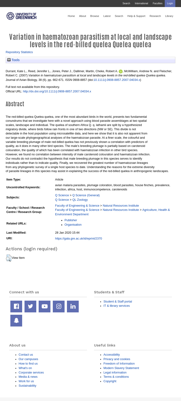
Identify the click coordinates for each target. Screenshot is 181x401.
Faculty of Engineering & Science (77, 205)
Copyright (109, 381)
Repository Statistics (19, 52)
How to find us (28, 363)
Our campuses (28, 359)
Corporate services (31, 372)
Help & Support (136, 16)
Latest (107, 16)
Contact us (26, 354)
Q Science (62, 195)
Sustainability (27, 385)
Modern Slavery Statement (121, 368)
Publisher (71, 220)
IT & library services (116, 305)
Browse (94, 16)
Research (155, 16)
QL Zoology (80, 199)
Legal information (115, 372)
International (141, 3)
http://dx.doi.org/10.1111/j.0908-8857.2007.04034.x (57, 91)
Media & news (28, 376)
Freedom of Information (119, 363)
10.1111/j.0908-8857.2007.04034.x (117, 80)
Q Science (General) (86, 195)
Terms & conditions (116, 376)
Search (126, 3)
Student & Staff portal (117, 301)
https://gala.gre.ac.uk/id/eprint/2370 (78, 238)
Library (169, 16)
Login (170, 3)
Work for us (26, 381)
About (82, 16)
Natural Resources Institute (121, 205)
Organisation (73, 224)
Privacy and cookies (116, 359)
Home (71, 16)
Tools (13, 60)
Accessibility (111, 354)
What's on (25, 368)
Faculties (157, 3)
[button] (8, 258)
